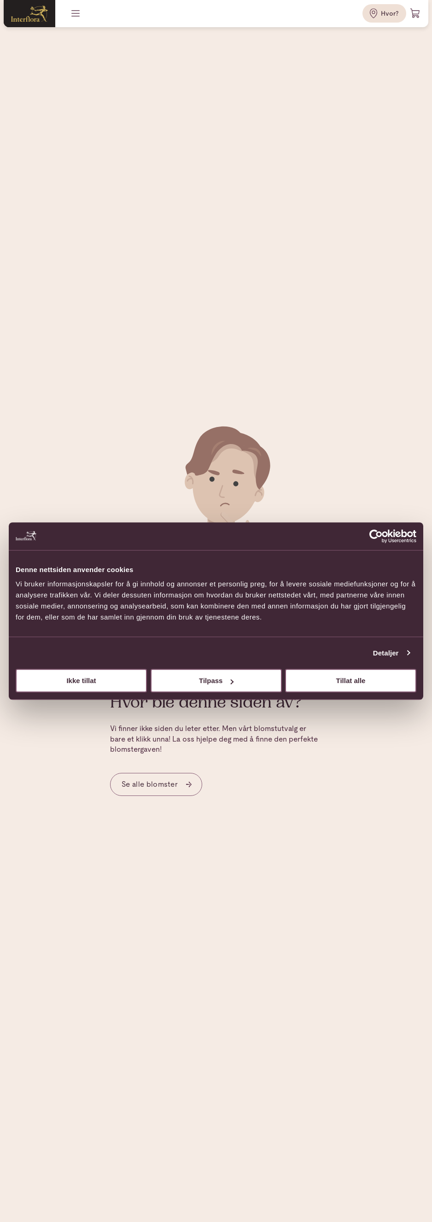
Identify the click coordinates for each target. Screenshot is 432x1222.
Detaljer (386, 653)
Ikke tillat (81, 680)
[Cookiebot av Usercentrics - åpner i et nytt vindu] (376, 536)
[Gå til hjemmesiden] (29, 13)
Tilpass (216, 680)
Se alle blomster (157, 784)
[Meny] (76, 13)
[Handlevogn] (415, 13)
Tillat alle (351, 680)
